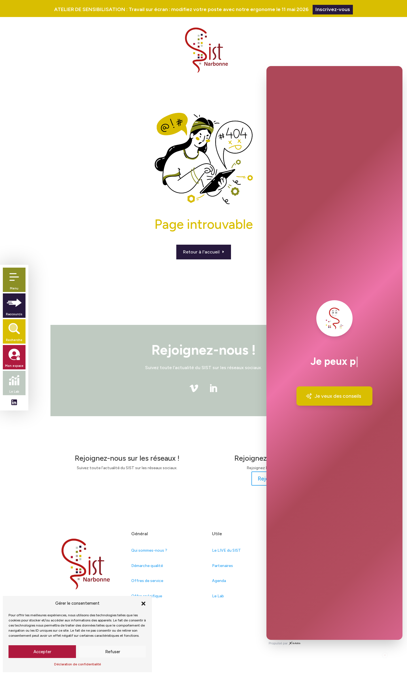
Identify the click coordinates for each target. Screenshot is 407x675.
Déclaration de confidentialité (77, 664)
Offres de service (147, 580)
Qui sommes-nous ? (149, 550)
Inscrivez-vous (332, 9)
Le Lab (218, 596)
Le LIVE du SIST (226, 550)
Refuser (112, 651)
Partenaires (222, 565)
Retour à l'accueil (201, 252)
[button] (143, 603)
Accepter (42, 651)
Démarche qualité (147, 565)
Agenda (219, 580)
